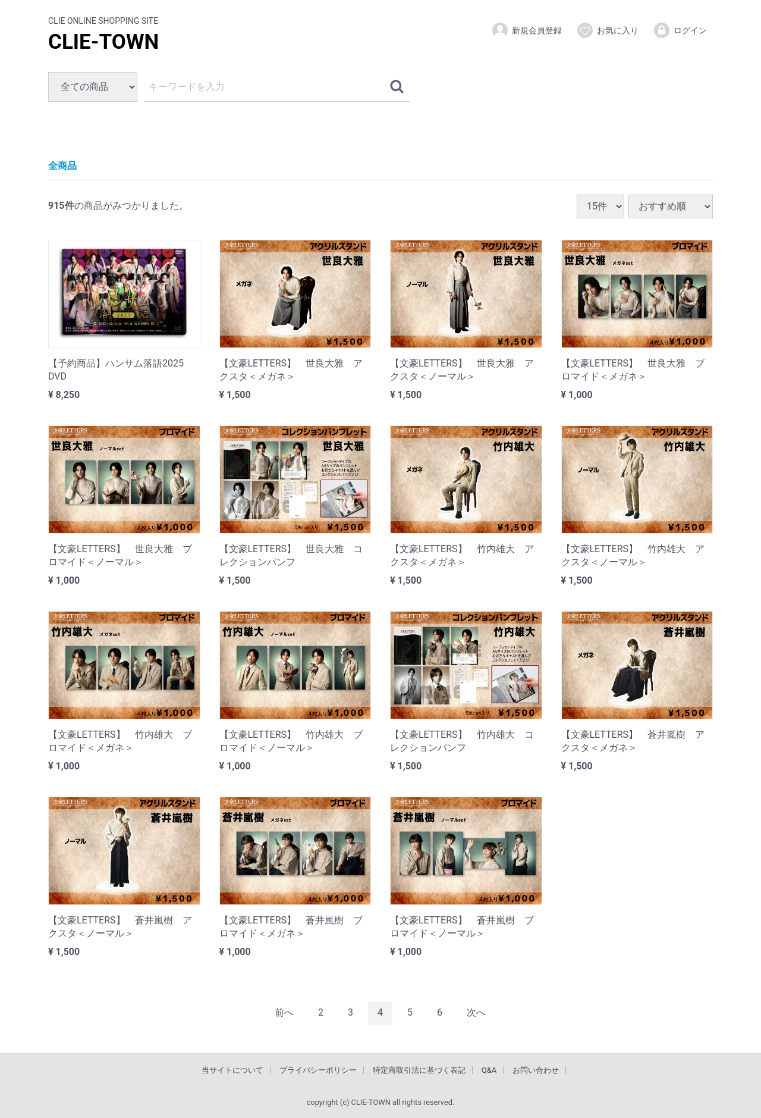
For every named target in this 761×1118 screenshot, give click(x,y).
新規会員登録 (526, 30)
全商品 (62, 165)
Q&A (489, 1069)
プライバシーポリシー (318, 1069)
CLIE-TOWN (103, 42)
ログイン (680, 30)
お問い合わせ (535, 1069)
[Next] (476, 1012)
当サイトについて (232, 1069)
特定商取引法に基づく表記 (419, 1069)
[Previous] (284, 1012)
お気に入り (607, 30)
